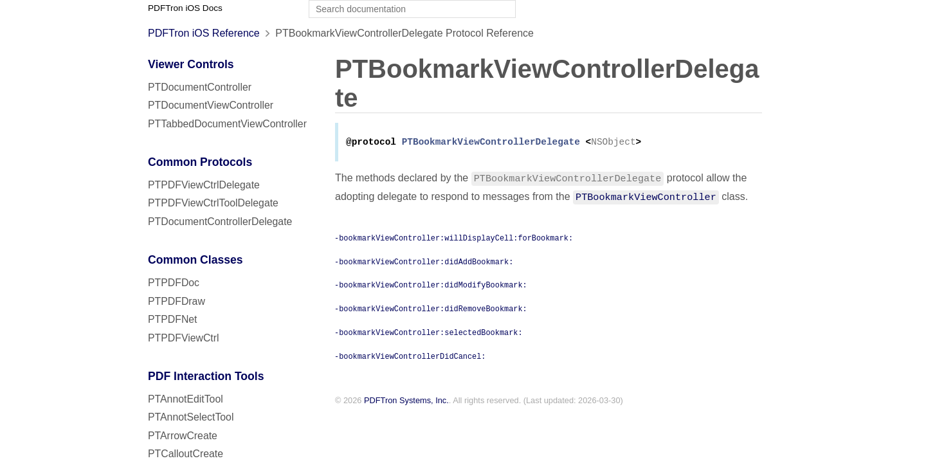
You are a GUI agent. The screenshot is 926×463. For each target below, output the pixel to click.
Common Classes (195, 259)
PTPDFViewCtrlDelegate (204, 184)
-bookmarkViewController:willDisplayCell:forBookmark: (453, 238)
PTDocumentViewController (210, 105)
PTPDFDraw (176, 301)
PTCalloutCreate (185, 453)
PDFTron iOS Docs (185, 8)
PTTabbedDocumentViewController (227, 123)
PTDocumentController (199, 87)
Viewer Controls (191, 64)
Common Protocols (200, 162)
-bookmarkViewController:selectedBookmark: (428, 333)
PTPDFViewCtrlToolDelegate (213, 202)
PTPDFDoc (173, 282)
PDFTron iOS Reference (204, 33)
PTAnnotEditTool (185, 399)
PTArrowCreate (182, 435)
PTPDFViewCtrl (183, 337)
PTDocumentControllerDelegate (220, 221)
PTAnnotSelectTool (190, 417)
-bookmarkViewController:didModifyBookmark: (430, 285)
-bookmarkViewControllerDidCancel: (410, 357)
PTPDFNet (172, 319)
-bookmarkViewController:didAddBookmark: (423, 262)
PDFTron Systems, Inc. (406, 401)
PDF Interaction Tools (206, 376)
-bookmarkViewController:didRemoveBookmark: (430, 309)
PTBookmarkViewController (646, 197)
